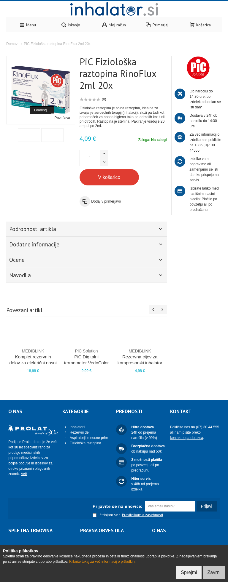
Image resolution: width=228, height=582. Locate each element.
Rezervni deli (80, 432)
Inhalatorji (77, 427)
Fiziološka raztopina (85, 443)
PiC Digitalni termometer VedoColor (86, 356)
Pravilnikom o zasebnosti (142, 515)
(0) (104, 99)
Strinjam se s (107, 515)
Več (24, 474)
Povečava (62, 118)
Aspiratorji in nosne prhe (89, 438)
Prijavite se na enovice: (117, 506)
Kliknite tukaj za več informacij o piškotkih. (102, 561)
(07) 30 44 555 (207, 427)
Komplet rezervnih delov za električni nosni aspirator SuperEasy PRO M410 (33, 362)
